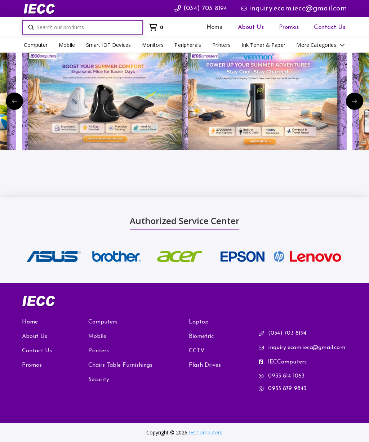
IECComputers (205, 432)
